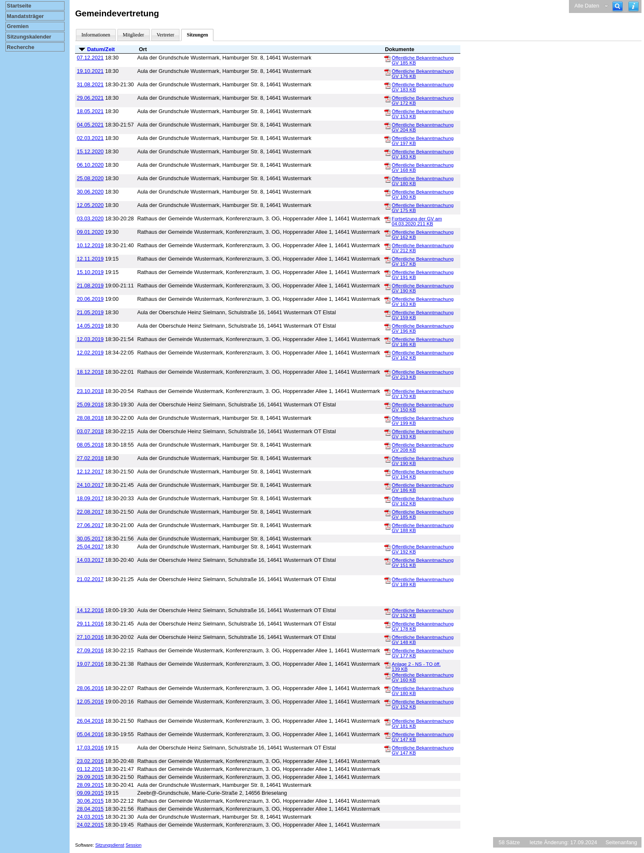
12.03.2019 (90, 339)
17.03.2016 (90, 747)
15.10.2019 (90, 272)
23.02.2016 (90, 761)
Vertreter (165, 35)
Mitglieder (133, 35)
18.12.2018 (90, 372)
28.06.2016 (90, 688)
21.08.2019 (90, 285)
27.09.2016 (90, 650)
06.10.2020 (90, 165)
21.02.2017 (90, 579)
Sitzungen (197, 35)
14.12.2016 (90, 610)
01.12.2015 (90, 769)
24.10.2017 (90, 485)
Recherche (20, 47)
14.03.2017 (90, 560)
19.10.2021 (90, 71)
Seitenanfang (621, 842)
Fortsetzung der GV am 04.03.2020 (417, 221)
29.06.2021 (90, 98)
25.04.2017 (90, 546)
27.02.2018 (90, 458)
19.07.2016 (90, 664)
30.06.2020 (90, 192)
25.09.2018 (90, 404)
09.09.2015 (90, 793)
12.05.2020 (90, 205)
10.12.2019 (90, 245)
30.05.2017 (90, 538)
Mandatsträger (25, 16)
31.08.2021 (90, 84)
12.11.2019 (90, 259)
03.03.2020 (90, 218)
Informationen (95, 35)
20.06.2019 (90, 299)
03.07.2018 (90, 431)
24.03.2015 (90, 817)
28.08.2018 (90, 418)
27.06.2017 (90, 525)
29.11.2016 (90, 623)
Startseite (19, 6)
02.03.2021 (90, 138)
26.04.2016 (90, 721)
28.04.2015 (90, 809)
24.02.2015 (90, 825)
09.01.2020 (90, 232)
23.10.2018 (90, 391)
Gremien (18, 26)
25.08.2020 (90, 178)
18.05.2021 (90, 111)
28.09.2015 (90, 785)
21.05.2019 (90, 312)
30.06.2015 (90, 801)
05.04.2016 (90, 734)
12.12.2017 (90, 471)
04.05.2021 (90, 124)
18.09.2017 (90, 498)
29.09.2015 (90, 777)
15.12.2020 (90, 151)
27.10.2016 (90, 637)
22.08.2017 (90, 512)
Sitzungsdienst (109, 845)
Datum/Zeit (101, 49)
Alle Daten (586, 6)
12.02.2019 (90, 352)
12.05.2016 (90, 701)
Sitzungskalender (29, 37)
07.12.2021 (90, 57)
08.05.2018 (90, 445)
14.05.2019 (90, 326)
